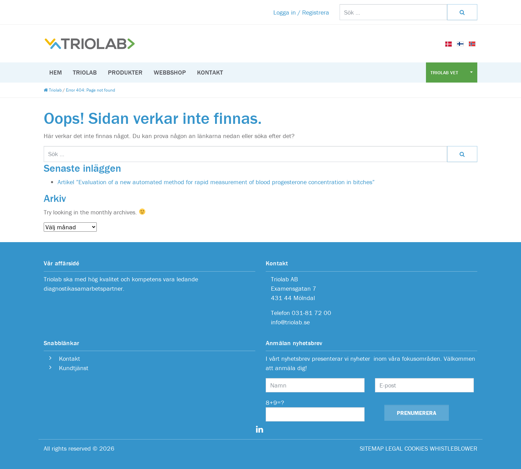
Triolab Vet (445, 72)
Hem (55, 72)
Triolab (85, 72)
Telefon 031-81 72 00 (301, 313)
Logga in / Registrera (301, 12)
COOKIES (416, 448)
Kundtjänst (73, 368)
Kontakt (210, 72)
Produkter (125, 72)
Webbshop (170, 72)
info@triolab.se (290, 322)
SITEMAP (372, 448)
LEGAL (394, 448)
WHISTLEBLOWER (453, 448)
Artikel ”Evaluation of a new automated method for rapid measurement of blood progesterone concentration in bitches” (216, 182)
